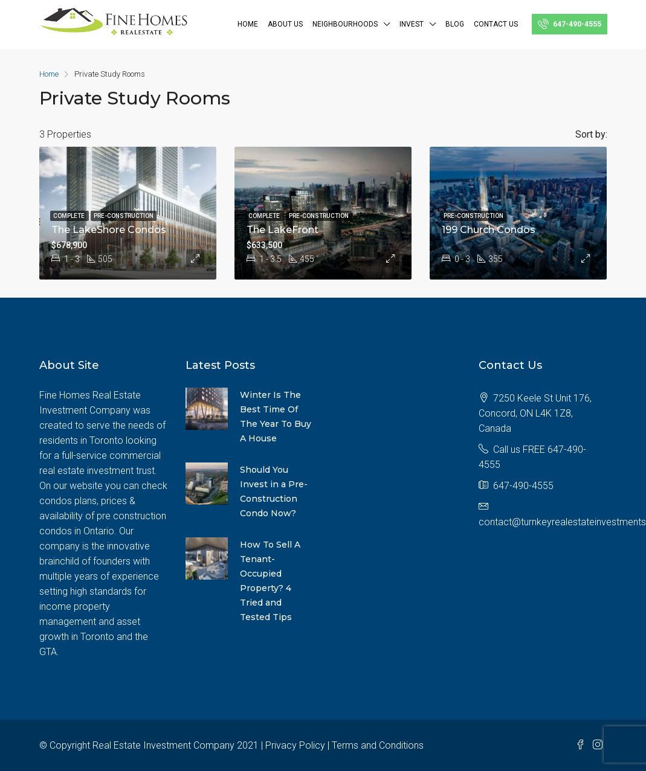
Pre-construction (123, 216)
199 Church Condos (488, 229)
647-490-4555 (569, 23)
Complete (69, 216)
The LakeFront (282, 229)
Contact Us (496, 24)
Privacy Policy (295, 745)
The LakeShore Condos (108, 229)
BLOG (454, 24)
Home (247, 24)
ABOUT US (285, 24)
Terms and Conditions (378, 745)
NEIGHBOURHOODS (345, 24)
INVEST (411, 24)
